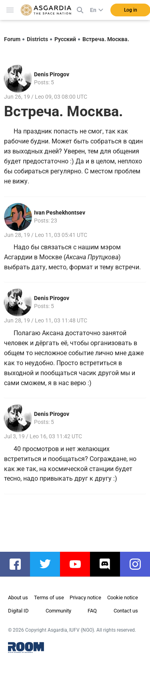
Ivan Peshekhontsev (59, 212)
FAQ (92, 611)
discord (109, 564)
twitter (49, 564)
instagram (139, 564)
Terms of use (49, 597)
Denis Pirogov (51, 74)
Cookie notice (122, 597)
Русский (65, 39)
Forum (12, 39)
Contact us (126, 611)
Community (58, 611)
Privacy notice (85, 597)
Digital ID (18, 611)
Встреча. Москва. (105, 39)
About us (18, 597)
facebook (19, 564)
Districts (37, 39)
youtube (79, 564)
